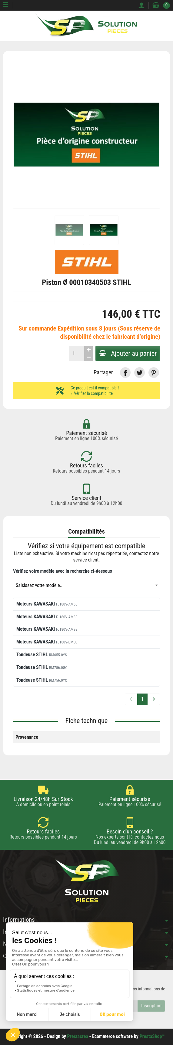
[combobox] (86, 585)
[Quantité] (76, 353)
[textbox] (86, 585)
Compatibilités (86, 531)
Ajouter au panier (128, 353)
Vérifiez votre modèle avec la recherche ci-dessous (62, 571)
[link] (125, 372)
